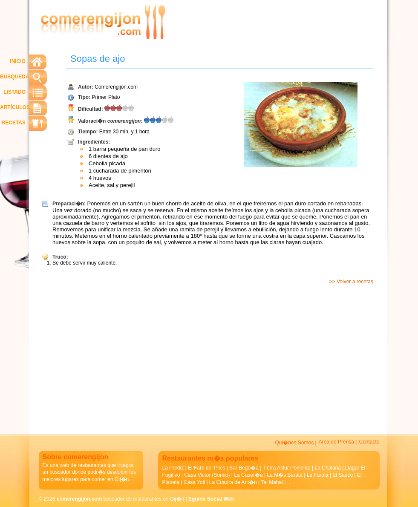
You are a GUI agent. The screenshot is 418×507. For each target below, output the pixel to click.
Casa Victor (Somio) (207, 475)
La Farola (318, 475)
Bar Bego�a (244, 468)
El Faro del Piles (206, 468)
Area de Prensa (336, 442)
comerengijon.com (79, 499)
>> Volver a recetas (351, 282)
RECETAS (14, 123)
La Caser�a (248, 475)
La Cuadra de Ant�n (233, 482)
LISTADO (14, 92)
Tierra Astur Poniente (286, 468)
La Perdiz (173, 468)
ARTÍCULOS (15, 107)
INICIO (18, 61)
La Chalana (328, 468)
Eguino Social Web (211, 499)
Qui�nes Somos (294, 443)
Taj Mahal (272, 482)
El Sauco (342, 475)
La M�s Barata (284, 475)
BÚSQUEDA (14, 77)
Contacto (369, 442)
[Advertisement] (178, 356)
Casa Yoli (194, 482)
